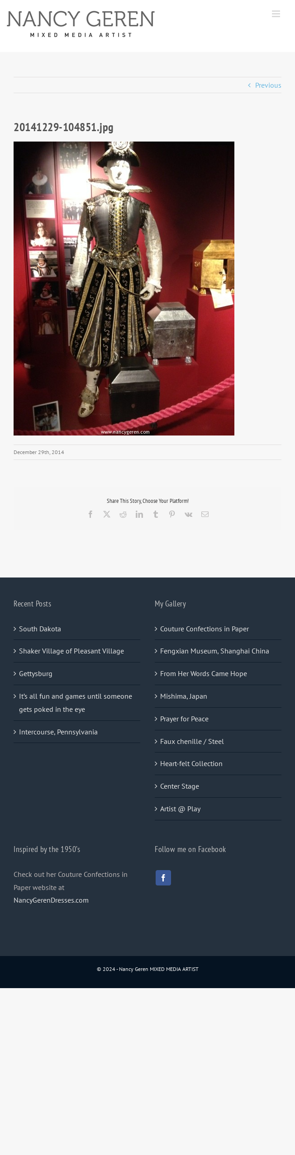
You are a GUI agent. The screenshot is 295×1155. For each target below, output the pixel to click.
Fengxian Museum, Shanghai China (214, 650)
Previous (268, 85)
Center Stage (179, 786)
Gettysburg (35, 673)
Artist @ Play (180, 808)
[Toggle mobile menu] (276, 14)
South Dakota (40, 628)
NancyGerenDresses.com (51, 899)
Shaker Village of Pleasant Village (71, 650)
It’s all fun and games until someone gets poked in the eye (75, 702)
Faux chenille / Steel (192, 741)
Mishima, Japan (183, 696)
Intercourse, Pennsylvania (58, 731)
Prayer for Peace (184, 718)
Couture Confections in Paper (204, 628)
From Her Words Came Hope (203, 673)
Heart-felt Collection (191, 763)
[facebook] (163, 877)
